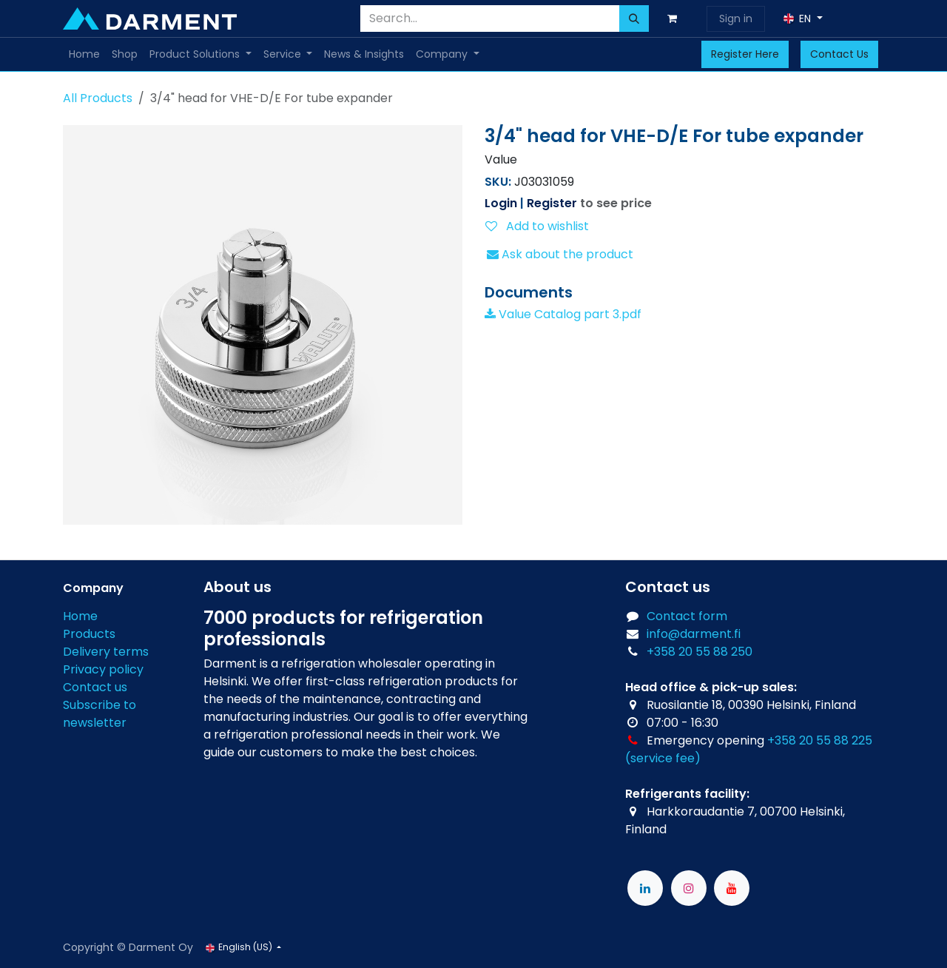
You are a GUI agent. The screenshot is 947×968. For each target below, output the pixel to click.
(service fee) (663, 758)
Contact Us (839, 54)
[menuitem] (84, 54)
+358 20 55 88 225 (819, 740)
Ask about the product (560, 254)
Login (501, 203)
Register (552, 203)
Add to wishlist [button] (537, 226)
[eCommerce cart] (675, 18)
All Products (97, 98)
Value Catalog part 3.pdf (563, 314)
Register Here (745, 54)
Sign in (735, 18)
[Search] (634, 18)
